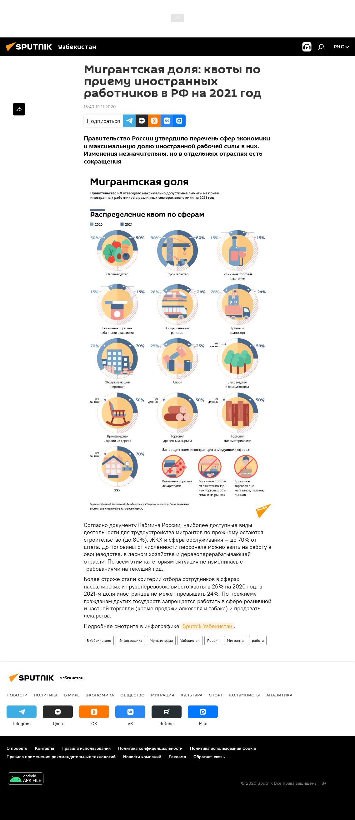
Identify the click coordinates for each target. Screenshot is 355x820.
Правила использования (86, 748)
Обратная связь (209, 756)
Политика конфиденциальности (150, 748)
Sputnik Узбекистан (207, 626)
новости (17, 695)
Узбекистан (190, 640)
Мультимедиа (161, 640)
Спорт (216, 695)
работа (258, 640)
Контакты (44, 748)
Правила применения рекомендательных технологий (61, 756)
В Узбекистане (99, 640)
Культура (191, 695)
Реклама (177, 756)
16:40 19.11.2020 (100, 107)
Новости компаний (142, 756)
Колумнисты (244, 695)
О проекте (17, 748)
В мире (72, 695)
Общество (132, 695)
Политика (46, 695)
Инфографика (130, 640)
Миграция (162, 695)
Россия (213, 640)
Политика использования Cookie (223, 748)
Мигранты (235, 640)
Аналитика (279, 695)
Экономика (100, 695)
